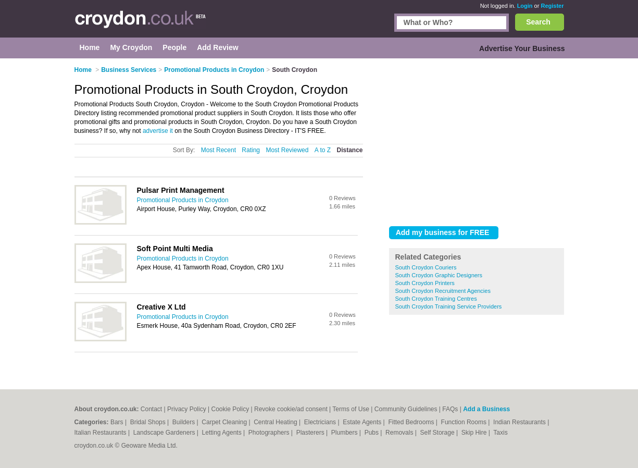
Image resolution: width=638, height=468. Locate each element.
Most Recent (218, 150)
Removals (400, 432)
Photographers (269, 432)
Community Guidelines (405, 409)
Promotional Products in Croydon (183, 200)
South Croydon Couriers (426, 267)
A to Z (323, 150)
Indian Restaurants (520, 422)
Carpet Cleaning (225, 422)
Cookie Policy (230, 409)
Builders (184, 422)
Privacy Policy (186, 409)
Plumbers (345, 432)
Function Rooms (465, 422)
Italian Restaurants (101, 432)
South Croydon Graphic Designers (439, 275)
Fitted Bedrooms (411, 422)
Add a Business (486, 409)
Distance (349, 150)
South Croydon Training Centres (436, 298)
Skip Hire (475, 432)
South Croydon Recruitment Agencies (443, 291)
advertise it (158, 130)
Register (552, 6)
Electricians (321, 422)
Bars (117, 422)
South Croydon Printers (425, 283)
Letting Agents (222, 432)
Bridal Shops (148, 422)
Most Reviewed (287, 150)
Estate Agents (363, 422)
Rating (251, 150)
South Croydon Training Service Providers (448, 306)
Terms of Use (350, 409)
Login (525, 6)
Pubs (373, 432)
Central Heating (276, 422)
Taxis (500, 432)
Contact (151, 409)
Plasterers (311, 432)
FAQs (450, 409)
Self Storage (438, 432)
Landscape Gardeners (165, 432)
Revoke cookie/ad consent (291, 409)
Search (538, 22)
